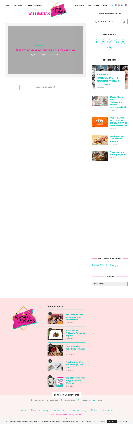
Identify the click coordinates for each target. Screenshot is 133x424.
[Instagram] (116, 5)
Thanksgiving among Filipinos (118, 153)
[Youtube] (123, 41)
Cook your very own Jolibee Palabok (117, 139)
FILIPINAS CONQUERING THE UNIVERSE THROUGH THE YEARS (109, 79)
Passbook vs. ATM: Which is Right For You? (75, 365)
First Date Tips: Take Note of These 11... (75, 349)
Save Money (51, 45)
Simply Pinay (93, 5)
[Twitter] (113, 5)
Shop (105, 5)
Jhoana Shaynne (40, 55)
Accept (112, 421)
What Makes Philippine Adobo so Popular (75, 333)
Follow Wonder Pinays (105, 265)
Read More (122, 421)
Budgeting (39, 45)
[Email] (122, 5)
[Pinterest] (119, 5)
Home (7, 5)
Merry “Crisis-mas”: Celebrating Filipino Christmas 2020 (118, 102)
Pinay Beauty (18, 5)
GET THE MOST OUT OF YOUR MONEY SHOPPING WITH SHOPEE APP (118, 122)
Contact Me (59, 410)
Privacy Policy (79, 410)
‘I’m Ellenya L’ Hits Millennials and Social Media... (74, 317)
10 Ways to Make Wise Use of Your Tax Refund (45, 50)
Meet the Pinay (39, 410)
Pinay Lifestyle (35, 5)
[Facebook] (109, 5)
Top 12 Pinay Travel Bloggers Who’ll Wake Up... (75, 380)
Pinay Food (79, 5)
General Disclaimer (102, 410)
